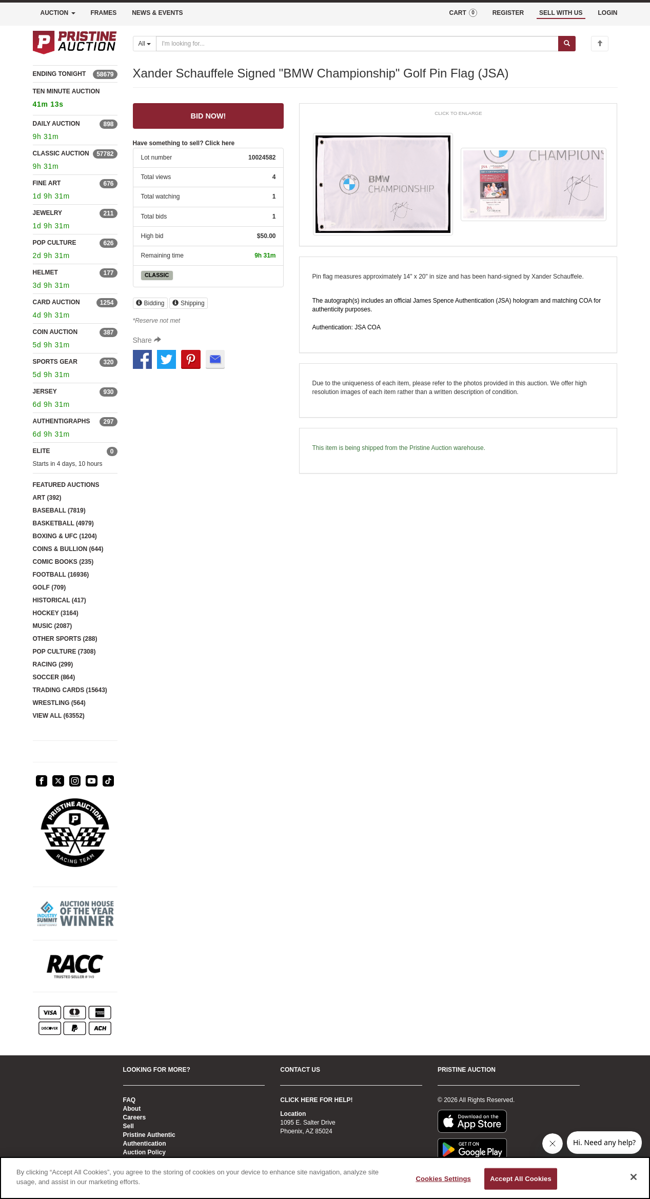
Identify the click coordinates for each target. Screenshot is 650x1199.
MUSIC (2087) (52, 626)
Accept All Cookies (520, 1179)
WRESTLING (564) (59, 702)
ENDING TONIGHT (59, 73)
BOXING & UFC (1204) (65, 536)
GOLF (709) (49, 587)
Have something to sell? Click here (184, 143)
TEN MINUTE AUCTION (75, 99)
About (132, 1108)
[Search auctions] (357, 43)
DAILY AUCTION (56, 123)
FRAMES (104, 12)
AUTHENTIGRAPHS (61, 421)
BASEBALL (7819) (59, 510)
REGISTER (508, 12)
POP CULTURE (54, 242)
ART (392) (47, 497)
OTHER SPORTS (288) (65, 638)
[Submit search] (567, 43)
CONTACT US (300, 1069)
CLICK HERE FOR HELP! (316, 1100)
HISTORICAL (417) (59, 600)
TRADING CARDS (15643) (70, 690)
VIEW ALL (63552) (59, 715)
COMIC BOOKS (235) (63, 561)
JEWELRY (48, 213)
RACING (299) (53, 664)
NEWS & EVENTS (157, 12)
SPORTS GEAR (55, 361)
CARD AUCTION (56, 302)
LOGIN (608, 12)
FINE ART (47, 183)
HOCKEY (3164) (55, 613)
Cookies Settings (443, 1179)
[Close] (633, 1177)
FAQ (129, 1100)
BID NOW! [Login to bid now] (208, 116)
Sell (128, 1126)
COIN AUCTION (55, 332)
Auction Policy (144, 1152)
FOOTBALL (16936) (61, 574)
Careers (134, 1117)
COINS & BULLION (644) (68, 549)
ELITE (41, 451)
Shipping (188, 303)
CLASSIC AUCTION (61, 153)
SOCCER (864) (54, 677)
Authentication (144, 1143)
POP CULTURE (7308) (64, 651)
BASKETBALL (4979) (63, 523)
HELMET (45, 272)
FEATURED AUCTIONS (66, 484)
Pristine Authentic (149, 1134)
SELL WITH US (560, 12)
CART (463, 13)
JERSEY (45, 391)
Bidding (150, 303)
